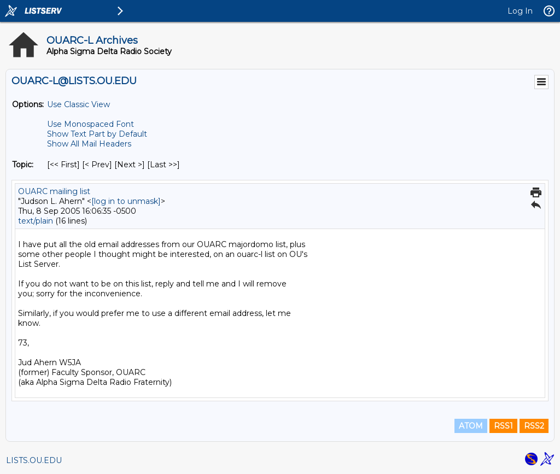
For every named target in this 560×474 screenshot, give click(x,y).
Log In (520, 11)
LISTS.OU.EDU (34, 460)
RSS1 (503, 426)
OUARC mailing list (54, 191)
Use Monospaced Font (90, 124)
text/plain (35, 221)
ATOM (471, 426)
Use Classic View (78, 104)
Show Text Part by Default (97, 134)
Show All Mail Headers (89, 144)
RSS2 (534, 426)
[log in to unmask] (126, 201)
